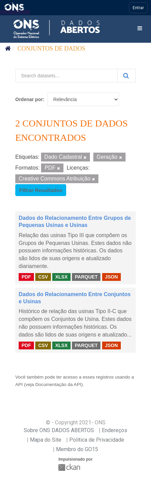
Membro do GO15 (77, 449)
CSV (43, 277)
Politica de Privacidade (96, 440)
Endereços (114, 430)
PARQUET (86, 277)
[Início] (8, 48)
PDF (26, 277)
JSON (111, 277)
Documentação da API (58, 384)
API (19, 384)
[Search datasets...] (66, 75)
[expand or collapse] (140, 28)
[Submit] (126, 75)
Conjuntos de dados (52, 48)
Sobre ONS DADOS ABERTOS (59, 430)
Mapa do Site (45, 440)
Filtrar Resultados (40, 190)
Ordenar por (29, 99)
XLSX (61, 277)
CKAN (69, 467)
